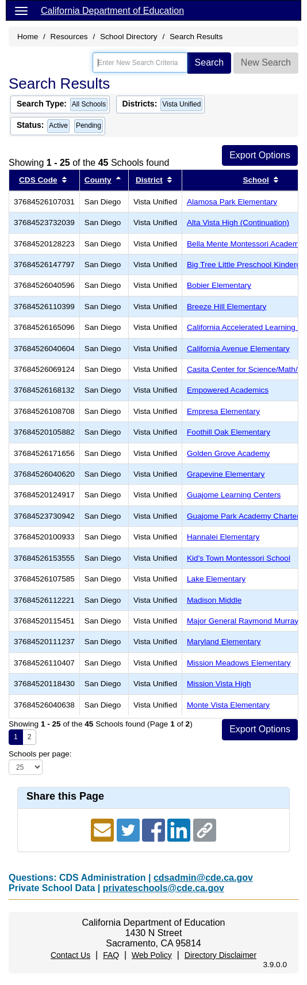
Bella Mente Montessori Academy (245, 243)
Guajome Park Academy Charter (243, 516)
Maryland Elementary (223, 641)
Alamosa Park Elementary (232, 201)
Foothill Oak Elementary (228, 432)
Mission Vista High (219, 683)
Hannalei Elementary (223, 537)
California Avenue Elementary (238, 348)
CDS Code (38, 180)
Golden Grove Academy (228, 453)
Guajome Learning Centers (234, 494)
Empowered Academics (227, 390)
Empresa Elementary (223, 411)
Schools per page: (40, 754)
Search (209, 62)
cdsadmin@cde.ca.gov (203, 878)
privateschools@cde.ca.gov (163, 888)
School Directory (129, 36)
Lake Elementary (216, 579)
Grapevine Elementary (225, 474)
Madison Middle (214, 600)
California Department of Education (112, 11)
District (149, 180)
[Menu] (21, 10)
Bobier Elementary (219, 285)
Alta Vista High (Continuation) (238, 222)
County (98, 180)
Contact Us (70, 955)
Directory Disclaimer (220, 955)
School (255, 180)
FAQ (111, 955)
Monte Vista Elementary (228, 705)
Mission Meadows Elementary (239, 663)
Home (27, 36)
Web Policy (152, 955)
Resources (69, 36)
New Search (266, 62)
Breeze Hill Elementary (226, 306)
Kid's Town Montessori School (238, 558)
